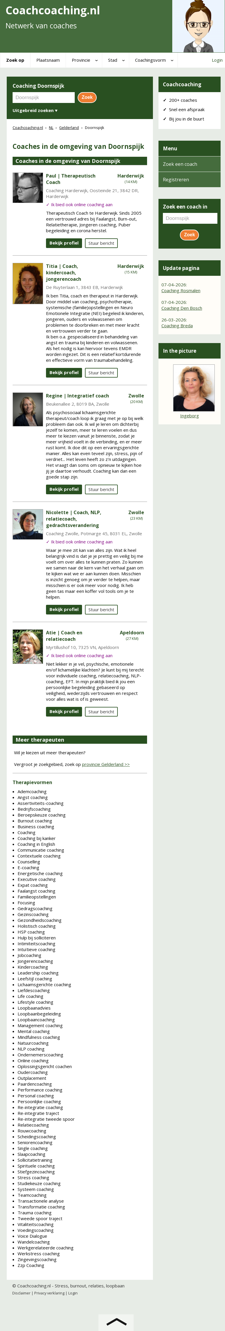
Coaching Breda (177, 325)
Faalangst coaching (36, 891)
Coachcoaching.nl (34, 1286)
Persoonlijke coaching (39, 1101)
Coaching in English (36, 844)
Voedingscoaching (36, 1230)
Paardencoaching (35, 1084)
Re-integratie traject (38, 1113)
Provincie (81, 60)
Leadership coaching (38, 973)
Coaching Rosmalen (180, 290)
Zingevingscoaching (37, 1259)
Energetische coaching (40, 873)
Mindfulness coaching (39, 1037)
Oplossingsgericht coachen (45, 1066)
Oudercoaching (33, 1072)
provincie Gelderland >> (106, 764)
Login (217, 60)
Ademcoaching (32, 791)
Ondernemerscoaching (40, 1055)
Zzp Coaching (31, 1265)
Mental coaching (34, 1031)
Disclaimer (21, 1293)
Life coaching (30, 996)
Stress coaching (33, 1177)
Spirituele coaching (36, 1166)
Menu (170, 148)
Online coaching (33, 1060)
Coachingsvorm (150, 60)
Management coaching (40, 1025)
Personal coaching (36, 1095)
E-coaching (28, 867)
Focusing (26, 902)
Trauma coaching (35, 1212)
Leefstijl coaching (35, 979)
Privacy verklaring (49, 1293)
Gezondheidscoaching (40, 920)
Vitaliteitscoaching (36, 1224)
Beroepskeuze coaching (42, 815)
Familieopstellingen (37, 897)
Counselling (29, 862)
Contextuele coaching (39, 856)
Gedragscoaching (35, 908)
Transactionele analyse (41, 1201)
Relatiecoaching (33, 1125)
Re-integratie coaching (40, 1107)
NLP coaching (31, 1049)
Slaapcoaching (31, 1154)
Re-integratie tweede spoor (46, 1119)
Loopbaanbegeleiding (39, 1014)
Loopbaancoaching (36, 1019)
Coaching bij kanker (37, 838)
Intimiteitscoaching (36, 943)
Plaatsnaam (48, 60)
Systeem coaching (36, 1189)
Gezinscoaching (33, 914)
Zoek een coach (180, 164)
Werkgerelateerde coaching (46, 1248)
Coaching (26, 832)
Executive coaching (37, 879)
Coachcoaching (182, 84)
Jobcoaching (29, 955)
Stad (112, 60)
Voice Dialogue (32, 1236)
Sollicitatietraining (35, 1160)
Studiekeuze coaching (39, 1183)
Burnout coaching (35, 821)
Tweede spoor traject (40, 1218)
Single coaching (33, 1148)
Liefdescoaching (34, 990)
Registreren (176, 179)
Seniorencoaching (35, 1142)
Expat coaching (33, 885)
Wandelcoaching (34, 1242)
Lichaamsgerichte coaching (44, 984)
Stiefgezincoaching (36, 1172)
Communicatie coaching (41, 850)
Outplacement (32, 1078)
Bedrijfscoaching (34, 809)
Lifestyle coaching (35, 1002)
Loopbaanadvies (34, 1008)
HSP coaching (31, 932)
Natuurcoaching (33, 1043)
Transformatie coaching (41, 1207)
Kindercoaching (33, 967)
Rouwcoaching (32, 1131)
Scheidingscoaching (37, 1136)
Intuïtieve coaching (36, 949)
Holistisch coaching (37, 926)
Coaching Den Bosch (181, 308)
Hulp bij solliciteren (37, 938)
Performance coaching (40, 1090)
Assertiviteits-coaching (41, 803)
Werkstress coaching (39, 1253)
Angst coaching (33, 797)
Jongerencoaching (35, 961)
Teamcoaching (32, 1195)
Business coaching (36, 826)
